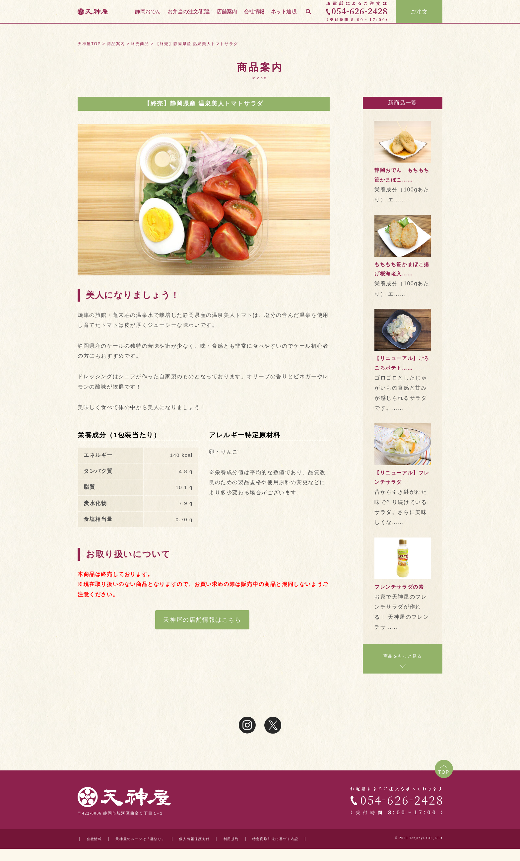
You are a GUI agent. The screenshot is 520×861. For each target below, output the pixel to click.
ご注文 (419, 16)
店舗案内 (227, 16)
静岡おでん (148, 16)
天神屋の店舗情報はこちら (202, 619)
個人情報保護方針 (208, 839)
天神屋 (101, 16)
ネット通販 (284, 16)
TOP (442, 773)
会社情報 (254, 16)
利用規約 (249, 839)
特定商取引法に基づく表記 (299, 839)
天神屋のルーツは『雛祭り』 (147, 839)
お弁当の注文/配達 (188, 16)
